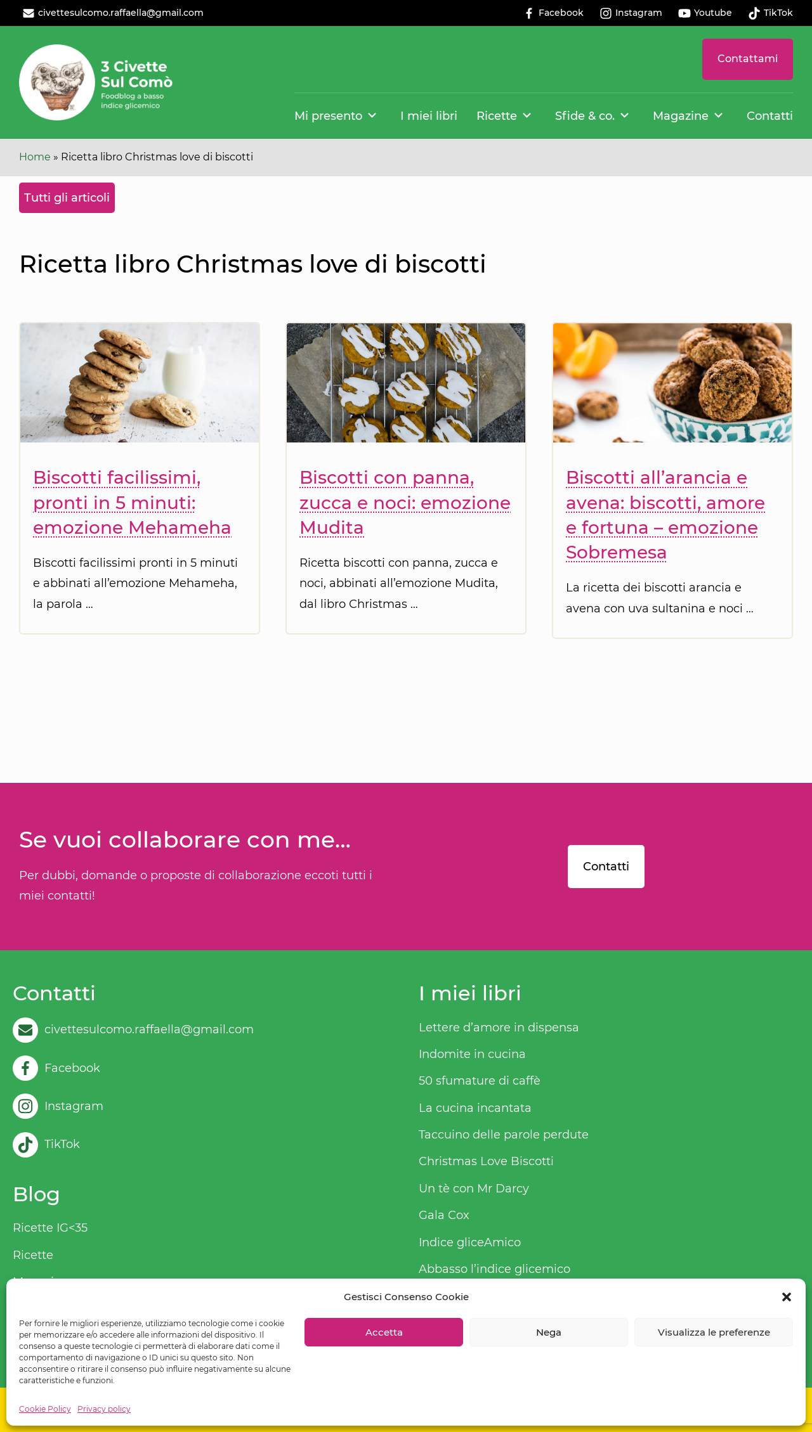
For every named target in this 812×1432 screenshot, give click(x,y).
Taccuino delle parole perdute (504, 1135)
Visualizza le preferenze (714, 1332)
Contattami (747, 59)
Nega (548, 1332)
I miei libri (428, 116)
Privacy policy (104, 1409)
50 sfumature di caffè (479, 1081)
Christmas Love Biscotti (486, 1161)
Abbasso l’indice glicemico (494, 1269)
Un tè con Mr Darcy (474, 1189)
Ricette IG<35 (50, 1228)
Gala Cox (444, 1215)
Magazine (681, 116)
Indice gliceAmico (470, 1242)
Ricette (496, 116)
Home (35, 157)
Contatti (770, 116)
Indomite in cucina (472, 1054)
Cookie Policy (45, 1409)
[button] (786, 1297)
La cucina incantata (475, 1108)
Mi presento (328, 116)
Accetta (384, 1332)
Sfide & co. (585, 116)
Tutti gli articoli (67, 198)
